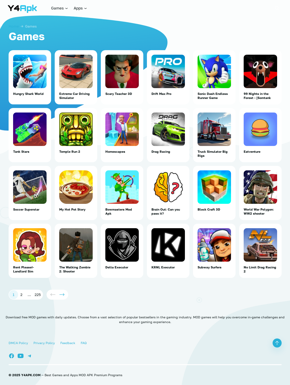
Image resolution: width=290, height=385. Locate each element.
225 (38, 294)
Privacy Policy (44, 343)
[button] (277, 8)
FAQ (84, 343)
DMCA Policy (18, 343)
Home (14, 26)
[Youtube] (22, 355)
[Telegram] (31, 355)
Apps (80, 8)
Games (59, 8)
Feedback (67, 343)
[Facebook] (13, 355)
